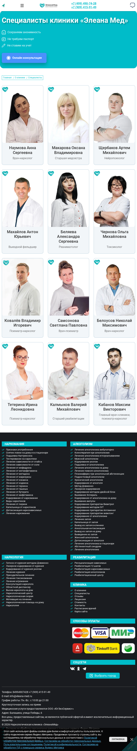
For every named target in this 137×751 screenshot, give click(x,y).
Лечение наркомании (18, 513)
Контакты (80, 605)
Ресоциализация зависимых (90, 563)
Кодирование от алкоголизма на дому (95, 498)
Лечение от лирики (16, 504)
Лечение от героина (17, 486)
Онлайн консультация (27, 58)
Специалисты (82, 593)
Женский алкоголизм (86, 537)
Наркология (12, 605)
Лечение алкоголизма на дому (91, 467)
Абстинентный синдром (88, 546)
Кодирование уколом (86, 461)
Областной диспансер (18, 587)
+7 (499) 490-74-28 (83, 3)
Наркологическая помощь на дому (25, 602)
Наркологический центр (19, 593)
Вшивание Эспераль (86, 495)
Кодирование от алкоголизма (91, 516)
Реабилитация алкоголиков (90, 572)
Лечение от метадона (18, 473)
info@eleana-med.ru (21, 696)
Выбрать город (103, 675)
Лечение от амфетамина (19, 495)
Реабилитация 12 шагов (88, 566)
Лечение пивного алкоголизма (91, 470)
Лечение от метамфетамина (21, 470)
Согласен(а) (118, 739)
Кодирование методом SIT (89, 507)
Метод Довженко (84, 486)
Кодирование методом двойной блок (95, 492)
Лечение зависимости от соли (22, 464)
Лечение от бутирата (17, 492)
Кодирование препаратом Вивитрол (94, 504)
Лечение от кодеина (17, 483)
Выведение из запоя (86, 534)
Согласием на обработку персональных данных (72, 741)
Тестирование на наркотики (21, 458)
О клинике (20, 77)
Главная (7, 77)
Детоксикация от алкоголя (89, 540)
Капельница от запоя (86, 522)
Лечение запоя (83, 519)
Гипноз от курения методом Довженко (27, 563)
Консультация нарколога (19, 584)
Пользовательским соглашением (23, 744)
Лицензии (80, 599)
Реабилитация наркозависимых (92, 569)
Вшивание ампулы (85, 501)
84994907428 (20, 692)
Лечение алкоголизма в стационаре (94, 543)
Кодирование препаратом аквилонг (94, 513)
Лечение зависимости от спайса (24, 461)
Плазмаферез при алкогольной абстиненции (99, 473)
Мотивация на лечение (18, 599)
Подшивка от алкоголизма (89, 464)
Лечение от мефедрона (18, 467)
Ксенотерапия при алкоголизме (92, 452)
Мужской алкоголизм (86, 458)
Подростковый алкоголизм (89, 477)
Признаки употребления (19, 449)
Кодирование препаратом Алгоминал (95, 510)
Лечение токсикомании (19, 578)
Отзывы (79, 596)
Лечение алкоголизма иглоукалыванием (97, 455)
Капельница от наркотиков (21, 507)
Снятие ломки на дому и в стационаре (27, 452)
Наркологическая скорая (19, 596)
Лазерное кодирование (87, 489)
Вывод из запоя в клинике (89, 525)
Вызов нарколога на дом (19, 590)
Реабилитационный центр (89, 575)
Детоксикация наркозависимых (23, 510)
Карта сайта (81, 611)
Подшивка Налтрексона (19, 455)
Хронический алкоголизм (89, 480)
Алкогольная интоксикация (90, 528)
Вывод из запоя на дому (88, 531)
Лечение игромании (17, 581)
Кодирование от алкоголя (89, 483)
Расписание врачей (85, 608)
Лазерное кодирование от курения (25, 566)
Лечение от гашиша (17, 489)
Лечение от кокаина (17, 480)
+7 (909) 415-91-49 (83, 7)
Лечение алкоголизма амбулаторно (94, 449)
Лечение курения (15, 572)
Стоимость (80, 602)
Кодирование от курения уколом (24, 569)
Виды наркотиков (15, 501)
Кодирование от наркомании (22, 498)
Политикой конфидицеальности (62, 744)
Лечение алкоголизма (87, 549)
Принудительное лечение (20, 575)
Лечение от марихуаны (18, 477)
